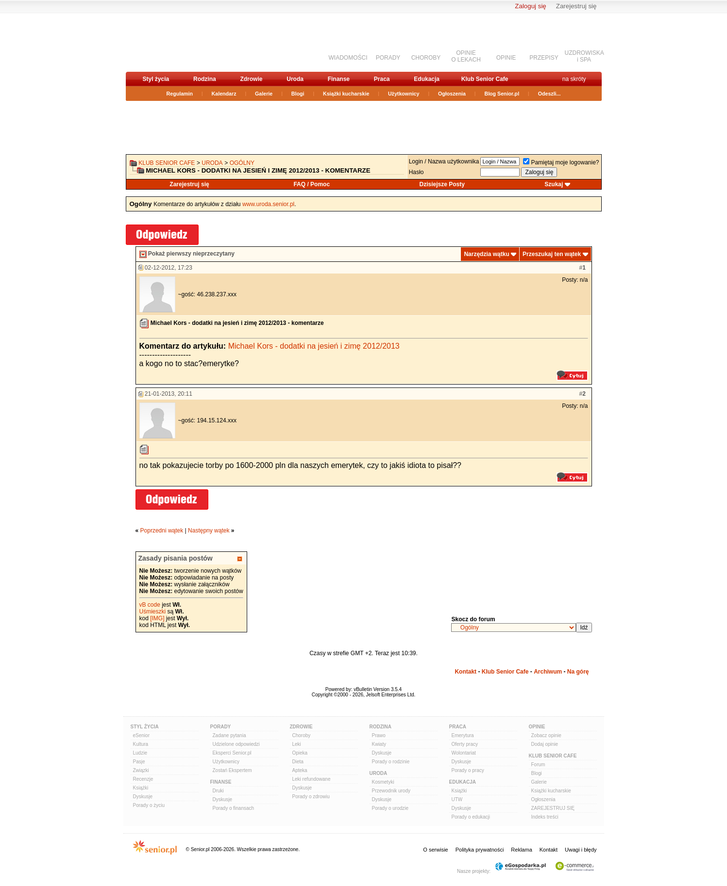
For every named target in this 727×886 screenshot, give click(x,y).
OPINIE (506, 57)
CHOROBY (426, 57)
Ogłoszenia (452, 94)
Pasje (139, 761)
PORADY (388, 57)
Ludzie (140, 753)
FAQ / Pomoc (311, 184)
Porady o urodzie (390, 808)
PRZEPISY (543, 57)
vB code (149, 604)
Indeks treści (544, 817)
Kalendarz (224, 94)
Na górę (578, 671)
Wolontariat (464, 753)
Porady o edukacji (471, 817)
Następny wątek (208, 530)
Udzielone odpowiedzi (236, 744)
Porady (220, 726)
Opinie (537, 726)
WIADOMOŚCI (348, 57)
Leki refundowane (311, 779)
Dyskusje (143, 796)
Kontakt (465, 671)
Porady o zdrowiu (311, 796)
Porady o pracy (468, 770)
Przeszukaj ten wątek (552, 254)
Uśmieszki (152, 611)
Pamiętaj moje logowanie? (561, 162)
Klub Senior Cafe (484, 79)
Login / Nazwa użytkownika (444, 161)
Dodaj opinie (544, 744)
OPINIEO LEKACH (466, 56)
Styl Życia (145, 726)
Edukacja (427, 79)
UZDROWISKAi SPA (584, 56)
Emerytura (463, 735)
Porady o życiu (149, 805)
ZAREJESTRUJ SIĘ (553, 808)
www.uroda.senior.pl (268, 204)
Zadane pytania (229, 735)
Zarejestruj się (576, 6)
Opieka (300, 753)
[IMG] (157, 618)
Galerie (263, 94)
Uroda (295, 79)
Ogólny (242, 163)
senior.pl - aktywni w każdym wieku (177, 41)
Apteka (299, 770)
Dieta (298, 761)
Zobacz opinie (546, 735)
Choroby (301, 735)
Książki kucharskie (346, 94)
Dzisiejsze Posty (442, 184)
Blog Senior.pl (501, 94)
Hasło (416, 172)
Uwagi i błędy (580, 850)
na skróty (574, 79)
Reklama (521, 850)
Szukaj (553, 184)
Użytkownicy (404, 94)
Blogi (297, 94)
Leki (296, 744)
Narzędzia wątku (486, 254)
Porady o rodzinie (391, 761)
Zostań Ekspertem (232, 770)
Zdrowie (251, 79)
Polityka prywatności (480, 850)
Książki (141, 787)
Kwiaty (379, 744)
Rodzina (204, 79)
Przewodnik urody (391, 790)
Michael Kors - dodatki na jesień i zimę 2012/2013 (314, 346)
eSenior (141, 735)
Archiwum (548, 671)
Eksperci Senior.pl (232, 753)
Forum (538, 764)
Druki (218, 790)
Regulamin (180, 94)
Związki (141, 770)
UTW (457, 799)
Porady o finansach (233, 808)
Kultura (141, 744)
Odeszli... (549, 94)
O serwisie (435, 850)
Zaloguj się (530, 6)
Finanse (339, 79)
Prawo (379, 735)
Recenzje (143, 779)
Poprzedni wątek (162, 530)
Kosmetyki (383, 782)
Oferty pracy (465, 744)
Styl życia (156, 79)
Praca (382, 79)
